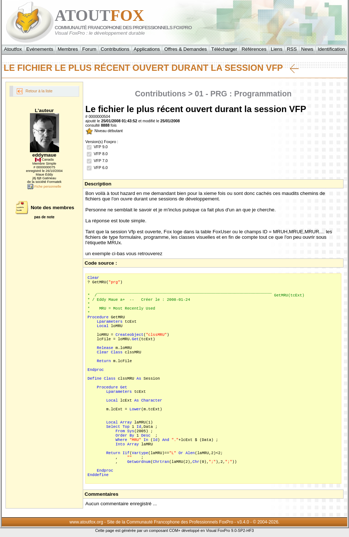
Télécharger (224, 49)
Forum (89, 49)
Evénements (39, 49)
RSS (291, 49)
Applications (147, 49)
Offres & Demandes (185, 49)
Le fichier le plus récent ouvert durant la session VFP (151, 68)
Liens (277, 49)
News (307, 49)
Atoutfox (13, 49)
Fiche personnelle (44, 186)
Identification (331, 49)
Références (253, 49)
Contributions (115, 49)
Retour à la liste (35, 91)
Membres (68, 49)
